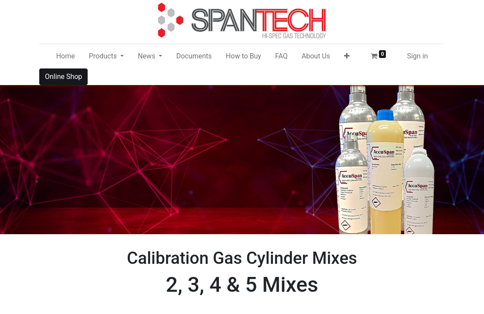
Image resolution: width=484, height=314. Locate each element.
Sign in (417, 56)
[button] (347, 56)
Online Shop (63, 76)
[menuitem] (65, 56)
